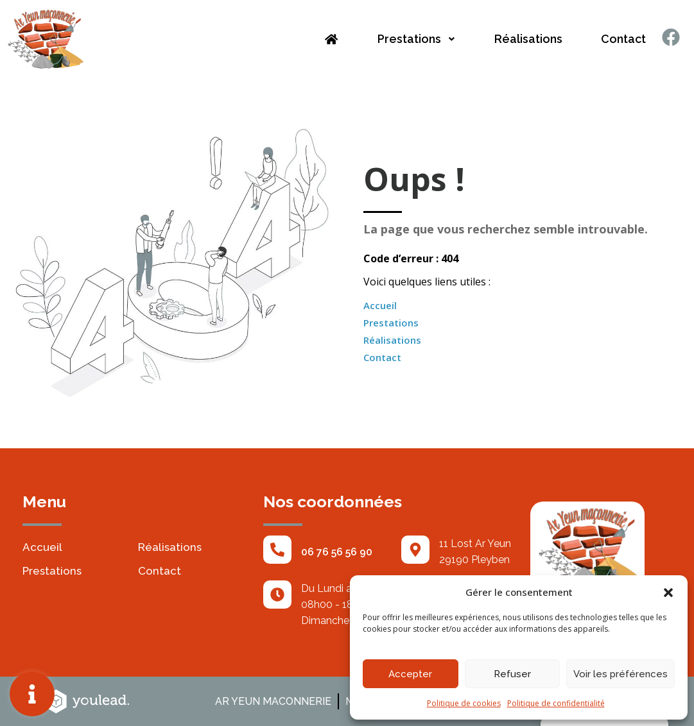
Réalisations (528, 39)
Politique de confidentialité (556, 703)
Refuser (512, 674)
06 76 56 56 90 (336, 552)
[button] (668, 592)
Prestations (416, 39)
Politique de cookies (464, 703)
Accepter (410, 674)
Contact (623, 39)
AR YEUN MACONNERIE (273, 701)
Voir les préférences (620, 674)
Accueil (380, 305)
